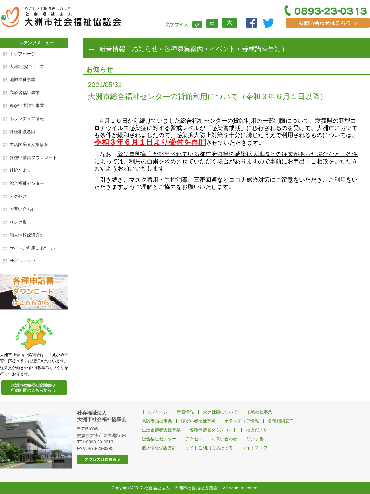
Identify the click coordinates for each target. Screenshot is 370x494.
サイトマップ (22, 261)
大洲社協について (27, 66)
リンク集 (18, 222)
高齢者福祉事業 (25, 92)
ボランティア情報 (27, 118)
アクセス (18, 196)
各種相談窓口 (22, 131)
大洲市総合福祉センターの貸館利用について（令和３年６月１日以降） (207, 96)
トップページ (22, 53)
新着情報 (185, 411)
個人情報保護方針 (27, 235)
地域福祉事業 (22, 79)
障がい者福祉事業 (27, 105)
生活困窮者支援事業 (29, 144)
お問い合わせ (22, 209)
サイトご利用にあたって (33, 248)
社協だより (20, 170)
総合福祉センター (27, 183)
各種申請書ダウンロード (33, 157)
